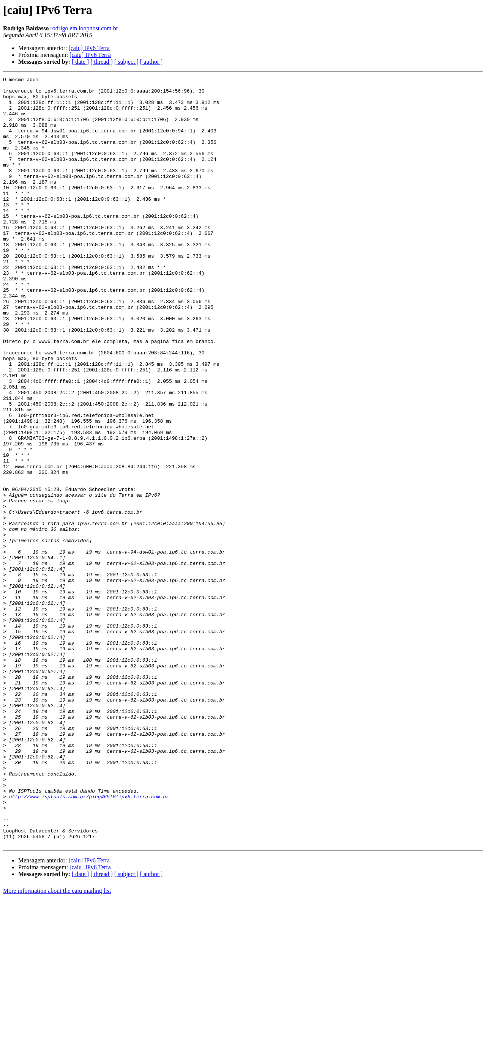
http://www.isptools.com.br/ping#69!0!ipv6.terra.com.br (89, 941)
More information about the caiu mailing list (57, 1044)
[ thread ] (101, 61)
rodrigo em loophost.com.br (84, 28)
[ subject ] (126, 61)
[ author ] (151, 61)
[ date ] (80, 61)
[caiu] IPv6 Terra (89, 48)
